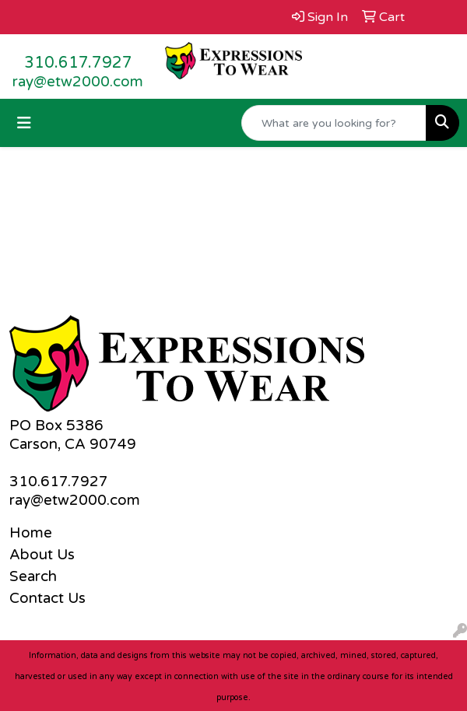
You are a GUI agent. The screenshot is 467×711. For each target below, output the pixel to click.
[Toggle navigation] (24, 123)
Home (30, 532)
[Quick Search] (334, 123)
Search (33, 576)
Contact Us (47, 598)
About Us (42, 554)
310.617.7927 (78, 63)
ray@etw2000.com (77, 81)
